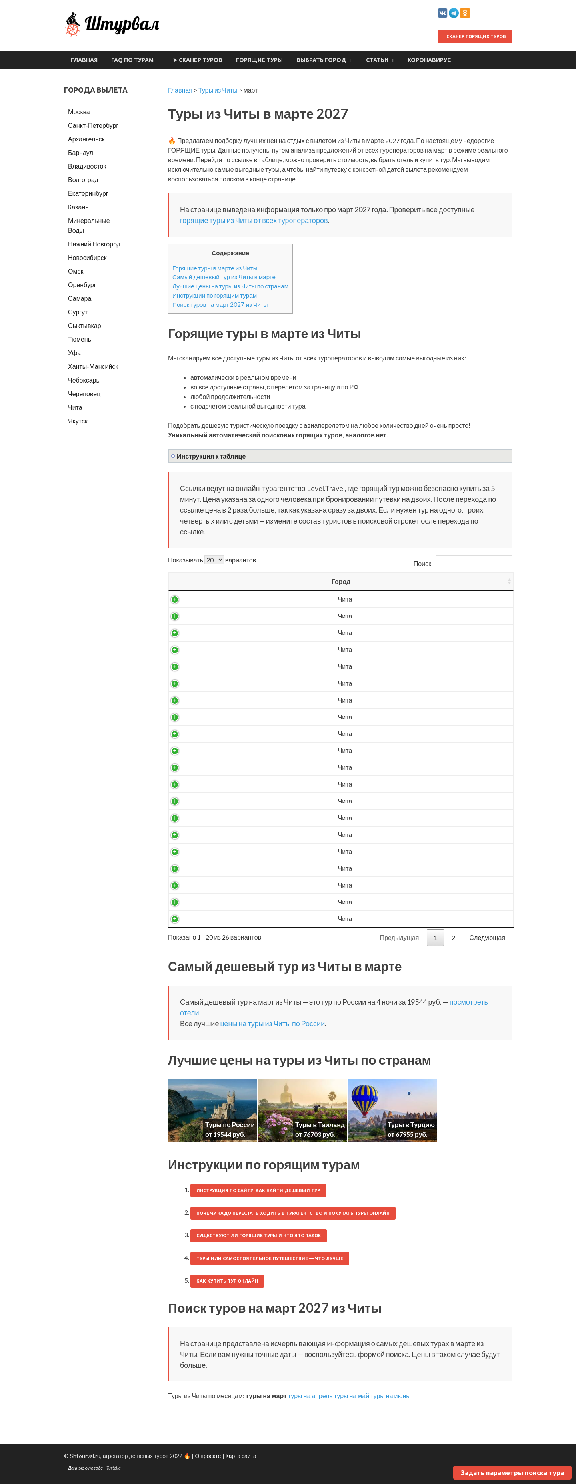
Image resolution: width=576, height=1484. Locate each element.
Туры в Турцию (411, 1124)
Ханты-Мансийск (93, 366)
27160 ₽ (407, 649)
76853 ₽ (407, 885)
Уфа (74, 352)
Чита (192, 599)
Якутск (78, 421)
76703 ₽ (407, 868)
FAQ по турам (132, 60)
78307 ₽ (407, 902)
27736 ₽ (407, 700)
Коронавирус (429, 60)
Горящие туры (259, 60)
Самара (79, 298)
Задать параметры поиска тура (512, 1472)
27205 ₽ (407, 666)
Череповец (84, 393)
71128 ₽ (407, 851)
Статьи (377, 60)
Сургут (78, 312)
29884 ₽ (407, 750)
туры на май (351, 1395)
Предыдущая (399, 937)
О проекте (208, 1455)
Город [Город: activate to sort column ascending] (192, 581)
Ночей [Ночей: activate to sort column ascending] (352, 581)
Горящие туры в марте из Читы (215, 268)
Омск (75, 271)
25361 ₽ (407, 616)
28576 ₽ (407, 717)
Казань (78, 207)
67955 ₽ (407, 834)
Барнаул (80, 152)
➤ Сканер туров (197, 60)
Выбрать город (321, 60)
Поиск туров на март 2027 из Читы (220, 304)
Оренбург (82, 284)
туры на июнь (390, 1395)
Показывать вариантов (212, 560)
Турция (242, 834)
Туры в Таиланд (320, 1124)
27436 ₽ (407, 683)
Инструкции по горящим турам (214, 295)
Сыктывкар (84, 325)
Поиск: (463, 563)
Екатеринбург (88, 193)
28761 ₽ (407, 733)
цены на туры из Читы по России (272, 1023)
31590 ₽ (407, 784)
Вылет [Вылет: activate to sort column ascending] (298, 581)
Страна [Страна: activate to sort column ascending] (243, 581)
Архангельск (86, 139)
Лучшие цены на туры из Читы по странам (230, 286)
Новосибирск (87, 257)
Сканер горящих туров (475, 36)
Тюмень (79, 339)
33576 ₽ (407, 818)
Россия (242, 599)
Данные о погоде (85, 1467)
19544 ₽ (407, 599)
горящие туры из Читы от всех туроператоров (254, 220)
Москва (79, 111)
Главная (84, 60)
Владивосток (87, 166)
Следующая (488, 937)
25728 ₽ (407, 632)
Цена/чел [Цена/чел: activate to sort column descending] (407, 581)
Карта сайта (241, 1455)
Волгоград (83, 179)
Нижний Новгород (94, 244)
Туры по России (230, 1124)
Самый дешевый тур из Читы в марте (224, 276)
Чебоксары (84, 380)
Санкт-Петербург (93, 125)
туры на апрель (310, 1395)
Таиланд (243, 868)
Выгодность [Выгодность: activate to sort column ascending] (475, 581)
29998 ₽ (407, 767)
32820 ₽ (407, 801)
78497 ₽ (407, 918)
